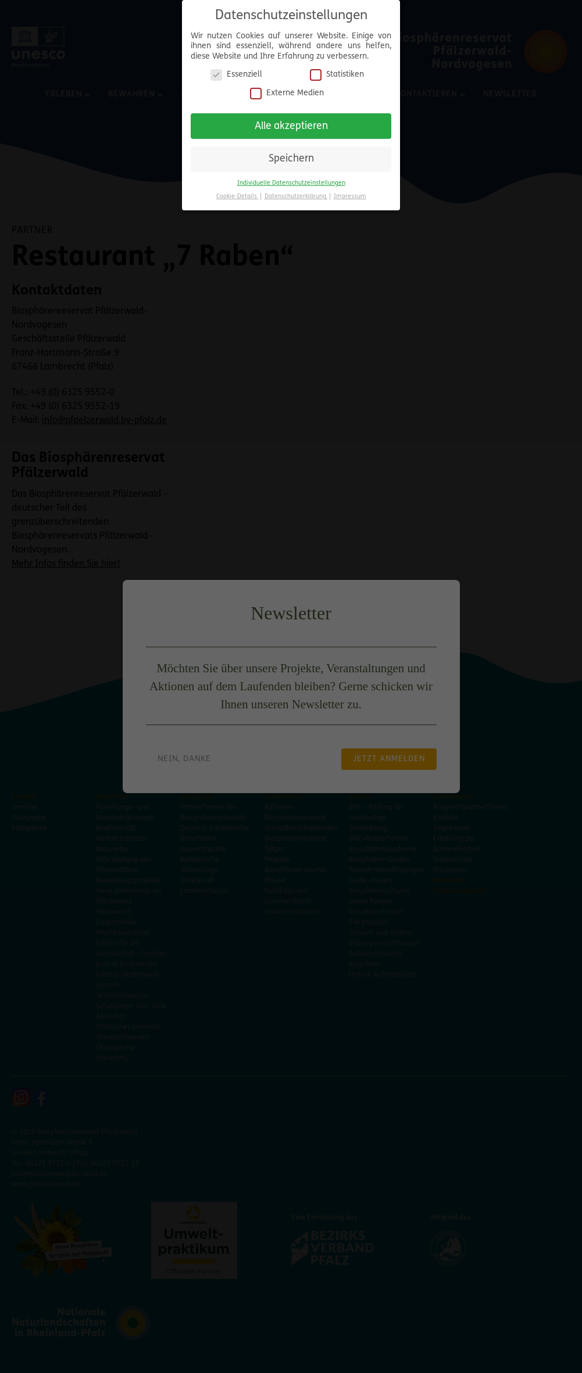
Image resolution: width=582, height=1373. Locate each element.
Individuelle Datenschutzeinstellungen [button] (291, 178)
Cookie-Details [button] (237, 191)
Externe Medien (287, 88)
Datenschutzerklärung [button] (296, 191)
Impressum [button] (350, 191)
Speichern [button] (291, 154)
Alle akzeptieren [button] (291, 121)
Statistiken (337, 70)
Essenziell (236, 70)
